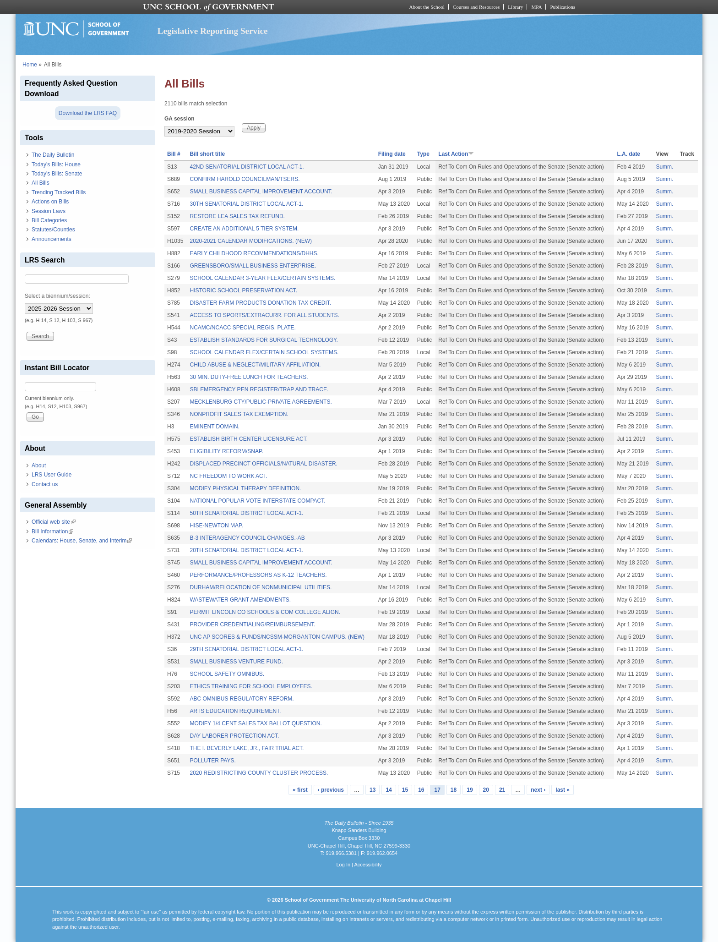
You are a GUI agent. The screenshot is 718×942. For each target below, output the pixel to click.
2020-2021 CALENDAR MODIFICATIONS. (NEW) (251, 241)
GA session (179, 118)
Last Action (456, 154)
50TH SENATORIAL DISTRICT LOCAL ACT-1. (246, 513)
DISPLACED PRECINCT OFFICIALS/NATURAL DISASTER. (263, 463)
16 (421, 790)
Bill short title (207, 154)
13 (372, 790)
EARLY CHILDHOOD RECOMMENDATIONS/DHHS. (254, 253)
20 (486, 790)
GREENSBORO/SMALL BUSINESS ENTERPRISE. (253, 266)
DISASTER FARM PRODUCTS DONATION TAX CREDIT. (260, 303)
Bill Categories (49, 220)
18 (454, 790)
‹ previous (331, 790)
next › (538, 790)
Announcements (51, 239)
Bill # (173, 154)
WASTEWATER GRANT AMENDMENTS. (240, 600)
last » (562, 790)
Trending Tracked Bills (59, 192)
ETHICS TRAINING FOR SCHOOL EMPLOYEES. (251, 686)
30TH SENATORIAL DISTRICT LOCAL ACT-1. (246, 204)
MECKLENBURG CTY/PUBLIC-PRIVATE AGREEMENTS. (261, 402)
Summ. (664, 167)
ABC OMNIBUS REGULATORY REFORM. (242, 699)
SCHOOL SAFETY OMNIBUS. (227, 674)
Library (515, 7)
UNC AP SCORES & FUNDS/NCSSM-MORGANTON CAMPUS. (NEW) (277, 637)
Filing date (392, 154)
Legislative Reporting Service (213, 31)
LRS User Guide (51, 474)
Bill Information (52, 531)
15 (405, 790)
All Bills (40, 183)
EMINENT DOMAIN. (214, 426)
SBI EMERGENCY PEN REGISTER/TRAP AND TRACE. (259, 389)
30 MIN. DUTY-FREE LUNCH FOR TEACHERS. (249, 377)
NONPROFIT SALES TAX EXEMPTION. (239, 414)
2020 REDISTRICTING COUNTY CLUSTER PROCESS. (259, 773)
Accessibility (367, 864)
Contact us (45, 484)
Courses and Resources (476, 7)
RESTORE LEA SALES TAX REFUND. (237, 216)
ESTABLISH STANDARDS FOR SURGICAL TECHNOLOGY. (263, 340)
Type (423, 154)
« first (300, 790)
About (39, 465)
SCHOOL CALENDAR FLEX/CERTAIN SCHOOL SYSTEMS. (264, 352)
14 (389, 790)
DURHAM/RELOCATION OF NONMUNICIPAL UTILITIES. (261, 587)
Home (29, 64)
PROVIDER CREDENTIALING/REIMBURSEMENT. (252, 624)
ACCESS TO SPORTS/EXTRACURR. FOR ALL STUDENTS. (264, 315)
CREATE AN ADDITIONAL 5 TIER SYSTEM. (244, 228)
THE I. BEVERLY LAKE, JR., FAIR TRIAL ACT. (247, 748)
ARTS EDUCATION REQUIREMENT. (235, 711)
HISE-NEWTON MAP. (216, 525)
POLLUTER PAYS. (212, 760)
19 (470, 790)
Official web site (54, 522)
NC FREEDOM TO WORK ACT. (228, 476)
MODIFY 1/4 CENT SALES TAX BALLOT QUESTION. (255, 723)
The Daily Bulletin (53, 155)
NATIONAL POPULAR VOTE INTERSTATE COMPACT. (257, 501)
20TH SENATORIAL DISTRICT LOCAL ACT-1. (246, 550)
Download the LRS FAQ (88, 113)
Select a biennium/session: (57, 296)
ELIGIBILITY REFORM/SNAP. (226, 451)
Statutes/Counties (53, 229)
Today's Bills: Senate (57, 173)
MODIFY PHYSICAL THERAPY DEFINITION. (245, 488)
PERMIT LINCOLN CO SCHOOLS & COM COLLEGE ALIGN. (265, 612)
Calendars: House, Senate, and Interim (82, 540)
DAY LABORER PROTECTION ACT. (234, 736)
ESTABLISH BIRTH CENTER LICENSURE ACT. (249, 439)
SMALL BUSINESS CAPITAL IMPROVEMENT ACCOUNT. (261, 191)
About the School (427, 7)
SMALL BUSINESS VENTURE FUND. (236, 661)
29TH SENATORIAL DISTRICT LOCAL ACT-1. (246, 649)
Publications (562, 7)
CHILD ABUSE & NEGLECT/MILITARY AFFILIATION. (255, 364)
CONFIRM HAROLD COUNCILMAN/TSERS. (244, 179)
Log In (343, 864)
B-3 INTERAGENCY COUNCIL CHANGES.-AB (247, 538)
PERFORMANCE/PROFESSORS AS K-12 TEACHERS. (258, 575)
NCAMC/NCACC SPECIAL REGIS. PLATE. (242, 327)
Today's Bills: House (56, 164)
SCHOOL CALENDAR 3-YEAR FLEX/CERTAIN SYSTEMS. (262, 278)
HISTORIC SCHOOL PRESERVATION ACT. (243, 290)
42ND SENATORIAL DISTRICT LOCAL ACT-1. (247, 167)
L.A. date (628, 154)
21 (502, 790)
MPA (536, 7)
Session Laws (48, 211)
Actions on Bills (50, 201)
